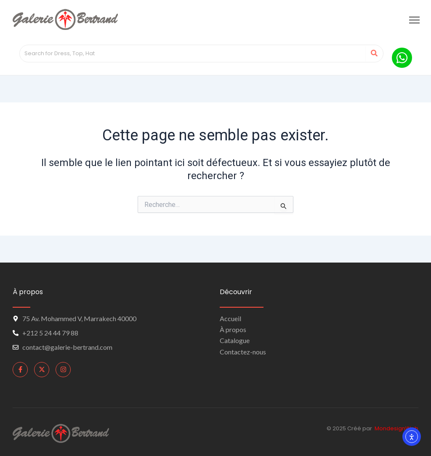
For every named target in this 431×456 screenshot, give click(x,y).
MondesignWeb (396, 428)
